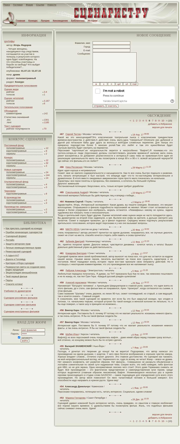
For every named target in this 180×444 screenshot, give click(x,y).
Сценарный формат (16, 236)
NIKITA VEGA (73, 237)
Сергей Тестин (73, 142)
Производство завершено (17, 206)
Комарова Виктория (76, 261)
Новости (51, 5)
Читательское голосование (18, 107)
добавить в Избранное (160, 132)
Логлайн (10, 240)
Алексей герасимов (76, 290)
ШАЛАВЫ (9, 41)
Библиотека (77, 20)
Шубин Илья (72, 342)
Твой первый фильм (16, 276)
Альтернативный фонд (16, 181)
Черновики (10, 191)
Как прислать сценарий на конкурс (24, 228)
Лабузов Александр (76, 278)
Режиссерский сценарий (18, 251)
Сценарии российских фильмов (20, 297)
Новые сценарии (13, 169)
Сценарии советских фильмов (20, 304)
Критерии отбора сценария (20, 263)
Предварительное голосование (20, 85)
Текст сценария (12, 126)
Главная (20, 20)
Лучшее (45, 20)
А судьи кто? (12, 255)
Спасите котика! (14, 284)
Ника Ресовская (74, 175)
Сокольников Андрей (77, 200)
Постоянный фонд (14, 145)
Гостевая (18, 5)
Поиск (7, 5)
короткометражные (16, 150)
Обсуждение (11, 111)
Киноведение (60, 20)
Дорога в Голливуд (15, 259)
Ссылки (40, 5)
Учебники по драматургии (17, 291)
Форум (29, 5)
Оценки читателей (14, 98)
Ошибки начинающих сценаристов (24, 232)
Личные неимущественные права (23, 247)
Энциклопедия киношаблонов (21, 272)
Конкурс (33, 20)
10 (163, 128)
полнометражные (15, 148)
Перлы (9, 280)
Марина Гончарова (76, 405)
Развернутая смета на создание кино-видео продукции (26, 268)
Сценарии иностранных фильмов (21, 311)
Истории (92, 20)
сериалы (10, 153)
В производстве (12, 197)
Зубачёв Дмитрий (75, 249)
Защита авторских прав (18, 244)
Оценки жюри (11, 89)
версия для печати (162, 135)
